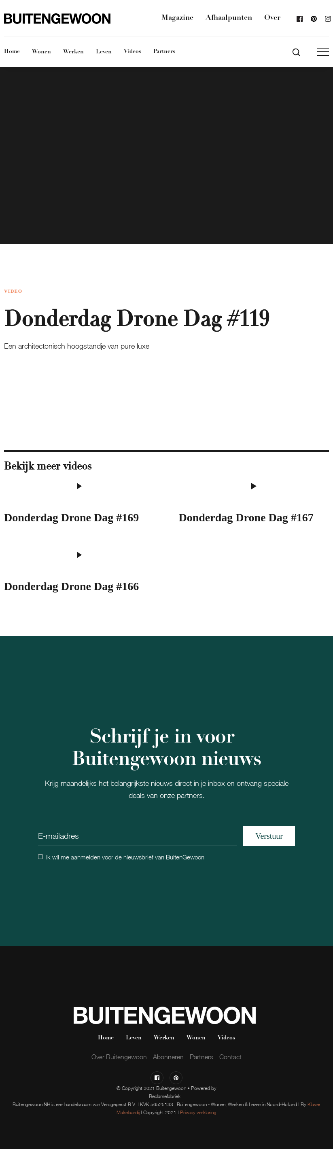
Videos (132, 52)
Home (12, 52)
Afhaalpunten (229, 18)
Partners (164, 52)
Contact (230, 1056)
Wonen (41, 52)
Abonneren (168, 1056)
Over (272, 18)
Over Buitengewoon (119, 1056)
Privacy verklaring (198, 1112)
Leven (104, 52)
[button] (323, 52)
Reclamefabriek (164, 1096)
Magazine (177, 18)
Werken (73, 52)
